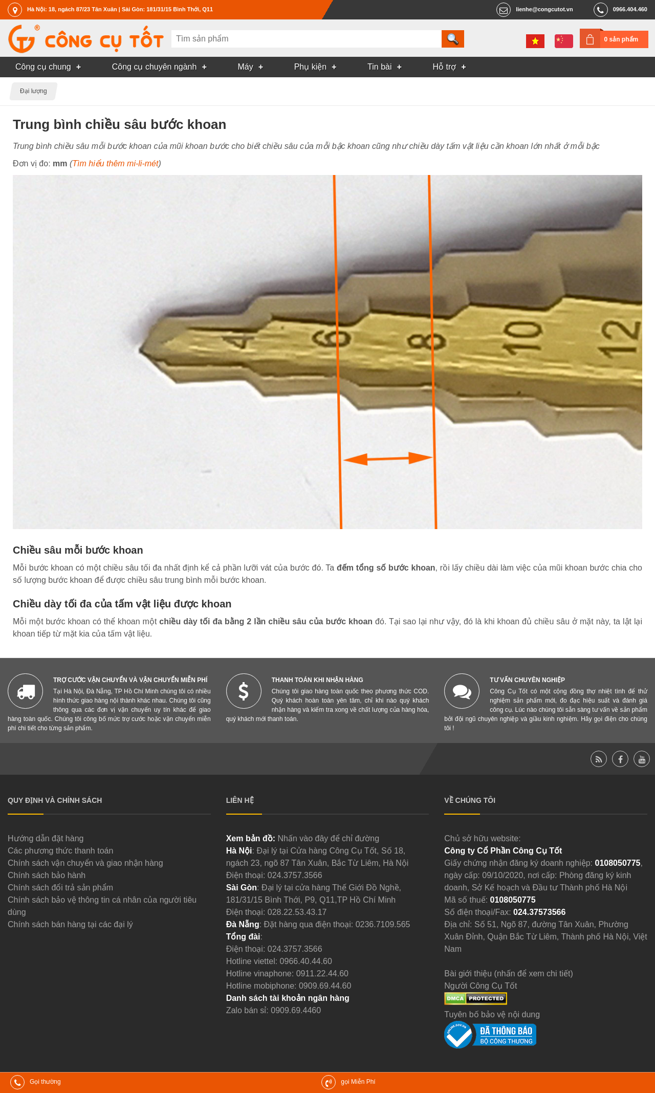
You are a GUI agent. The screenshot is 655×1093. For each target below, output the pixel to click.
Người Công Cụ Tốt (480, 985)
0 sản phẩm (621, 39)
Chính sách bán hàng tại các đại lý (70, 924)
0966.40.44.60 (306, 961)
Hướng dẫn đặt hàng (45, 838)
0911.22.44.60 (322, 973)
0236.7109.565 (383, 924)
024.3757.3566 (295, 875)
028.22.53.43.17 (297, 912)
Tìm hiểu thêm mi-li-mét (115, 163)
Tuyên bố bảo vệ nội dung (492, 1014)
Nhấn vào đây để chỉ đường (328, 838)
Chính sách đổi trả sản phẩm (60, 887)
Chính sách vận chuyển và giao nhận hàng (85, 863)
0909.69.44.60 (325, 985)
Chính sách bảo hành (46, 875)
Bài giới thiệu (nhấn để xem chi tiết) (508, 973)
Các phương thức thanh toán (60, 850)
